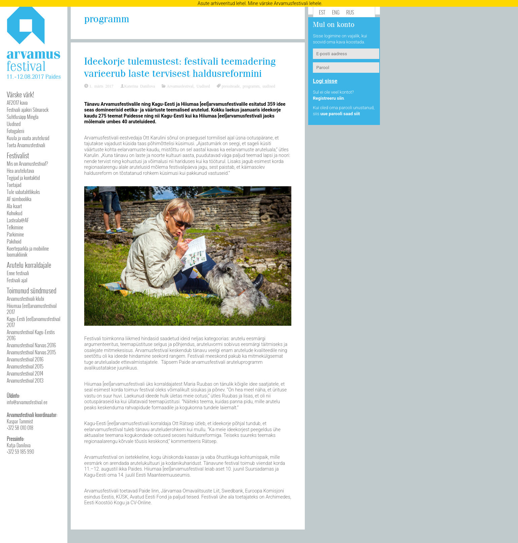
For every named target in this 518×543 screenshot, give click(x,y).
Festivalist (18, 155)
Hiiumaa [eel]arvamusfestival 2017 (32, 308)
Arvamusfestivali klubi (25, 298)
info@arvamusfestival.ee (27, 402)
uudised (269, 86)
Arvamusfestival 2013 (25, 380)
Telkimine (15, 227)
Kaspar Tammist (20, 421)
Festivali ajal (17, 280)
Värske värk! (20, 94)
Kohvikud (14, 213)
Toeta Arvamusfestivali (26, 145)
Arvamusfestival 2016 (25, 359)
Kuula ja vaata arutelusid (28, 137)
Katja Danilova (19, 445)
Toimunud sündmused (31, 290)
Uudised (14, 123)
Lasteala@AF (18, 220)
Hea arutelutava (20, 170)
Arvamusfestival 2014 (25, 373)
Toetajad (14, 184)
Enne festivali (18, 273)
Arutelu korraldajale (29, 265)
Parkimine (15, 234)
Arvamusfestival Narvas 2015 (31, 352)
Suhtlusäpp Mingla (22, 116)
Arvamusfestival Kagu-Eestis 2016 (31, 335)
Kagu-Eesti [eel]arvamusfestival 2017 (33, 321)
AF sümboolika (19, 198)
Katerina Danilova (139, 86)
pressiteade (230, 86)
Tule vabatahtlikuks (23, 191)
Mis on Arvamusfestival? (27, 163)
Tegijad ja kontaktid (23, 177)
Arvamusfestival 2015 (25, 366)
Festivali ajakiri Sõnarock (27, 109)
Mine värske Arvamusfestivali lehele (284, 3)
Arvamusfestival (180, 86)
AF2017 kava (17, 102)
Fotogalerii (15, 130)
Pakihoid (14, 241)
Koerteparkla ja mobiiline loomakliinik (28, 251)
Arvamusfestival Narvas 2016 (31, 345)
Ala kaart (14, 206)
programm (251, 86)
